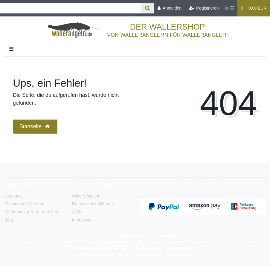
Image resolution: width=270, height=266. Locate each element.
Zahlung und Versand (24, 203)
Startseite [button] (35, 126)
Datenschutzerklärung (92, 203)
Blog (8, 220)
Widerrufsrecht (85, 196)
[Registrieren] (204, 8)
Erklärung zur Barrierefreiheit (31, 212)
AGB (76, 212)
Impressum (82, 220)
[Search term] (70, 8)
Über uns (13, 196)
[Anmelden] (169, 8)
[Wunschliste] (230, 8)
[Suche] (147, 8)
